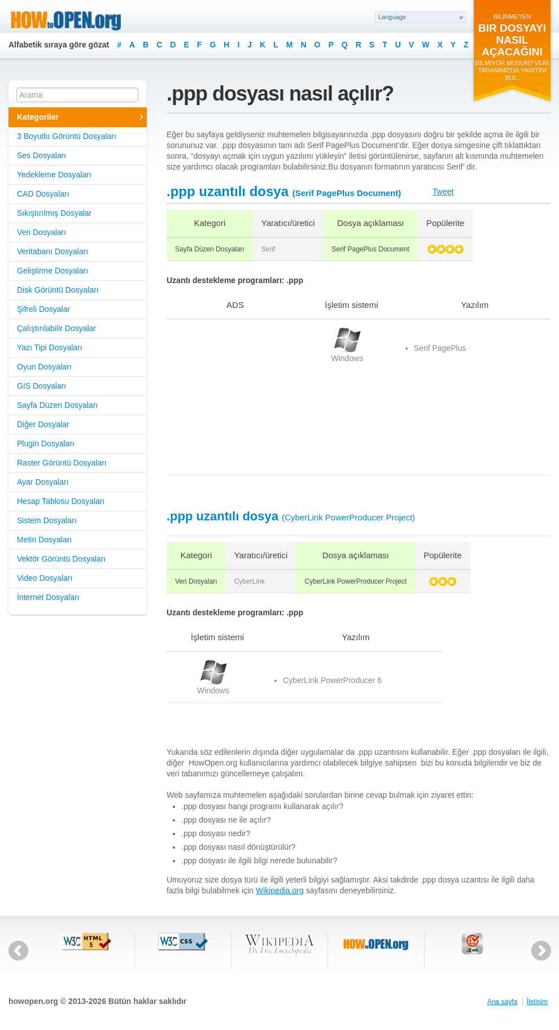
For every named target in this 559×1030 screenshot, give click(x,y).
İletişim (537, 1002)
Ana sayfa (502, 1002)
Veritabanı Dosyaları (52, 251)
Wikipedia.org (280, 890)
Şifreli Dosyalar (43, 309)
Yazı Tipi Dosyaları (49, 347)
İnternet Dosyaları (48, 597)
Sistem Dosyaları (47, 520)
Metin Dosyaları (44, 539)
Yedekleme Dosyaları (54, 174)
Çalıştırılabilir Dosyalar (56, 328)
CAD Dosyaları (43, 193)
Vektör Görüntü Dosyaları (61, 558)
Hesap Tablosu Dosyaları (60, 501)
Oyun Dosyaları (44, 366)
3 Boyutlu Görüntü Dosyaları (66, 136)
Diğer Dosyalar (43, 424)
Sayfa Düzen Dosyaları (57, 405)
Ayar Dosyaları (43, 481)
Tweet (443, 191)
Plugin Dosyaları (46, 443)
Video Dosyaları (45, 578)
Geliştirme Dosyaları (52, 270)
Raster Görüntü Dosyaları (62, 462)
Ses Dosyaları (41, 155)
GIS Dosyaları (41, 385)
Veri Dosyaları (41, 232)
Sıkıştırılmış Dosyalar (54, 213)
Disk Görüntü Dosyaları (58, 289)
